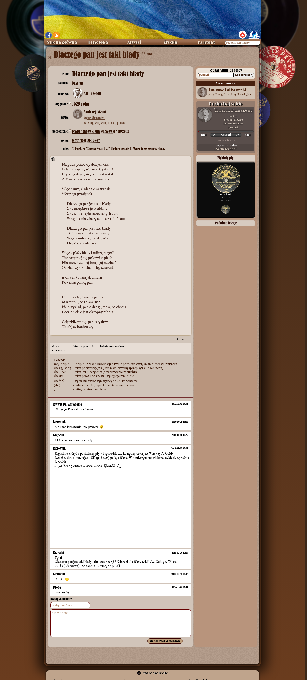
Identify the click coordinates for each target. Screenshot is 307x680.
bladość (104, 346)
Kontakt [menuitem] (206, 42)
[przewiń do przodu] (238, 135)
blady (95, 346)
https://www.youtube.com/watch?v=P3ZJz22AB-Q (87, 466)
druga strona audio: (225, 147)
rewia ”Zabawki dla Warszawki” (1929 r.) (100, 131)
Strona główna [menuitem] (62, 42)
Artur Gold (92, 93)
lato (76, 346)
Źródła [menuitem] (170, 42)
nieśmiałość (117, 346)
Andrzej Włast (95, 111)
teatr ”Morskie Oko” (86, 140)
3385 (230, 123)
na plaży (85, 346)
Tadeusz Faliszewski (233, 110)
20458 (240, 123)
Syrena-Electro (233, 120)
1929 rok (233, 127)
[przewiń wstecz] (214, 135)
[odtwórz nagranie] (226, 135)
